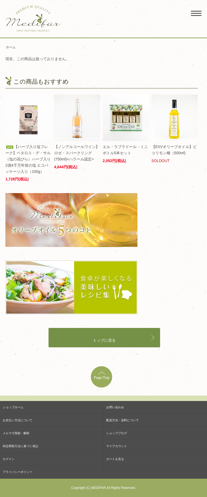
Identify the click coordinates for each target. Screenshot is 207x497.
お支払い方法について (17, 420)
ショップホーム (13, 407)
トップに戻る (104, 340)
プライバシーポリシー (17, 472)
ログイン (9, 459)
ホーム (11, 47)
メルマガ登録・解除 (16, 433)
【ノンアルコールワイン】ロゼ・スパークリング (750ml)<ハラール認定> (76, 153)
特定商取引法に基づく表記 (20, 446)
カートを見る (115, 459)
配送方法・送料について (122, 420)
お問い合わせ (115, 407)
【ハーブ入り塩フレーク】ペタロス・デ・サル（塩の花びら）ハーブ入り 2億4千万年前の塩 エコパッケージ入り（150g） (28, 159)
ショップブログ (116, 433)
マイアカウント (116, 446)
